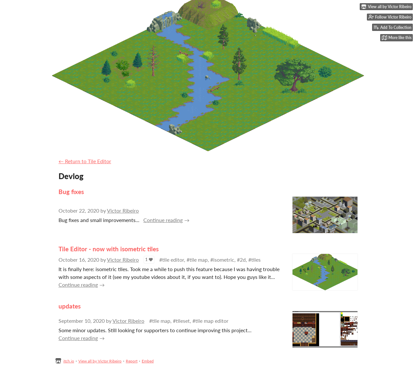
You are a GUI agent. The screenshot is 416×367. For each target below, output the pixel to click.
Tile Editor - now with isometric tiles (108, 249)
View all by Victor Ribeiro (100, 361)
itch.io (68, 361)
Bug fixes (71, 191)
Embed (148, 361)
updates (69, 306)
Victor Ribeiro (123, 210)
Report (131, 361)
